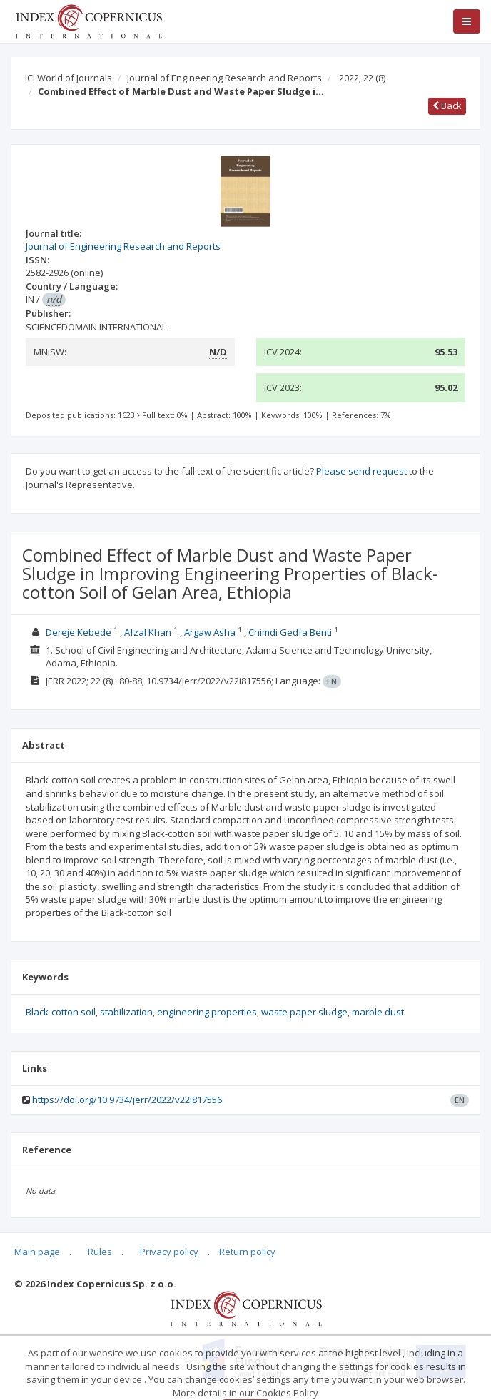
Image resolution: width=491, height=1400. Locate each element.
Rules (100, 1251)
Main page (37, 1251)
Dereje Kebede (78, 632)
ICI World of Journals (68, 77)
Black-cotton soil (61, 1011)
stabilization (126, 1011)
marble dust (378, 1011)
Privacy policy (169, 1251)
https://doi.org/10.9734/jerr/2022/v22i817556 (127, 1099)
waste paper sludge (304, 1011)
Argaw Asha (210, 632)
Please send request (361, 471)
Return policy (247, 1251)
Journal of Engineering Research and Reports (224, 77)
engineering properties (207, 1011)
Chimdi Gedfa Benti (290, 632)
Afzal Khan (147, 632)
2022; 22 (362, 77)
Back (447, 105)
